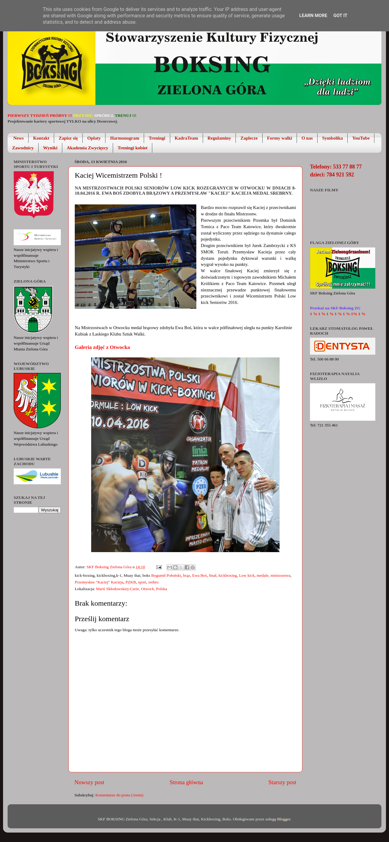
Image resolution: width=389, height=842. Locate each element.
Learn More (313, 15)
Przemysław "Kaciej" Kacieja (99, 582)
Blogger (283, 819)
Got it (340, 15)
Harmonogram (124, 138)
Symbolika (332, 138)
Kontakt (41, 138)
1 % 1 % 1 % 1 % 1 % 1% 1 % (337, 313)
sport (142, 582)
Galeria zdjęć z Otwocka (102, 347)
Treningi (157, 138)
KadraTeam (186, 138)
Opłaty (94, 138)
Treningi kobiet (132, 147)
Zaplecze (249, 138)
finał (212, 575)
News (18, 138)
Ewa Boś (199, 575)
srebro (153, 582)
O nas (307, 138)
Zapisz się (68, 138)
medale (263, 575)
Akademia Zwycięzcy (87, 147)
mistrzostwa (280, 575)
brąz (186, 575)
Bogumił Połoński (166, 575)
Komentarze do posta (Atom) (119, 795)
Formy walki (279, 138)
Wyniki (50, 147)
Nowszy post (89, 782)
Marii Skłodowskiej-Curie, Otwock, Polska (131, 588)
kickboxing (228, 575)
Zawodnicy (23, 147)
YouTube (361, 138)
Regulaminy (219, 138)
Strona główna (186, 782)
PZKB (131, 582)
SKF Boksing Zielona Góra (110, 567)
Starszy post (282, 782)
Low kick (246, 575)
